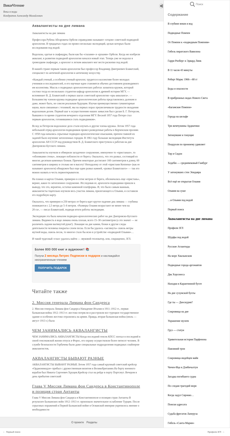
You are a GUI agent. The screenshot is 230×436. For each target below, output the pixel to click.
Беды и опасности (178, 88)
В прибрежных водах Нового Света (188, 98)
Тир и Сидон (175, 153)
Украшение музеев (178, 320)
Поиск (196, 4)
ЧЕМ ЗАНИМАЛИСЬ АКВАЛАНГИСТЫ (70, 330)
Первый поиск (176, 209)
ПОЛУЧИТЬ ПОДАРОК (52, 268)
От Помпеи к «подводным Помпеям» (188, 42)
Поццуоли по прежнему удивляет (186, 144)
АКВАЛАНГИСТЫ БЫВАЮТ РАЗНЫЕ (68, 358)
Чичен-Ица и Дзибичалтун (183, 367)
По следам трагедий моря (182, 385)
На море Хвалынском (180, 255)
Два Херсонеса (176, 274)
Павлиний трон (176, 348)
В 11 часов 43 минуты (180, 70)
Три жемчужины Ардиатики (183, 125)
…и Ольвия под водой (180, 200)
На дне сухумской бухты (181, 293)
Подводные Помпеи (179, 33)
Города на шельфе (178, 116)
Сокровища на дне (178, 311)
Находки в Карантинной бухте (185, 283)
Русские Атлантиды (179, 246)
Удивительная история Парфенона (187, 339)
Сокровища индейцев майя (183, 358)
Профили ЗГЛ (175, 228)
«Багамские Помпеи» (180, 107)
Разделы (92, 422)
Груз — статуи (176, 330)
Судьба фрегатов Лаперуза (183, 413)
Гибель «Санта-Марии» (181, 423)
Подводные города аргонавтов (185, 265)
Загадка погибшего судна (182, 376)
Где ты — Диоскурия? (180, 302)
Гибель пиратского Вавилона (184, 51)
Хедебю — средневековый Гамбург (188, 163)
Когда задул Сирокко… (181, 395)
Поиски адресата (177, 404)
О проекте (77, 422)
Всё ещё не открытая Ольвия (184, 181)
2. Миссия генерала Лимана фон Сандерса (71, 302)
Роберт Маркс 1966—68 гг (182, 79)
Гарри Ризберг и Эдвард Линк (184, 60)
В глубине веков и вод (180, 23)
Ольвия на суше (177, 190)
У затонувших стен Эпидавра (184, 172)
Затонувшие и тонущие (181, 135)
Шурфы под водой (178, 237)
